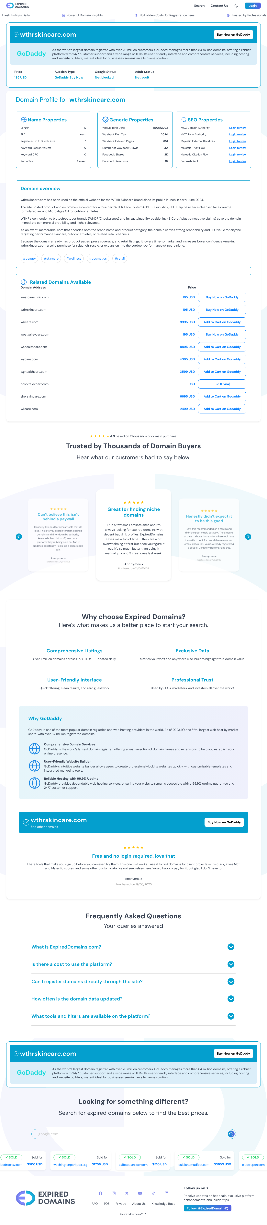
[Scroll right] (248, 536)
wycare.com (29, 359)
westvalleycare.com (35, 334)
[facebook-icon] (100, 1193)
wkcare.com (29, 409)
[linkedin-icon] (166, 1193)
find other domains (44, 827)
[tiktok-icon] (153, 1193)
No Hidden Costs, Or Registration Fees (165, 15)
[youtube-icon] (140, 1193)
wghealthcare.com (34, 372)
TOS (106, 1204)
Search (199, 6)
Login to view (237, 127)
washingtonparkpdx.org (71, 1164)
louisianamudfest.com (194, 1164)
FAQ (95, 1204)
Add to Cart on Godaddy (222, 322)
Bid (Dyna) (222, 384)
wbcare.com (29, 322)
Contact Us (219, 6)
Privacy (121, 1204)
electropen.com (254, 1164)
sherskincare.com (33, 396)
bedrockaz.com (12, 1164)
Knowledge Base (163, 1204)
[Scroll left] (19, 536)
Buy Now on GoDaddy (222, 297)
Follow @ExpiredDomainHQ (207, 1208)
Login (253, 6)
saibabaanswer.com (134, 1164)
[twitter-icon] (127, 1193)
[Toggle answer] (231, 946)
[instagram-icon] (114, 1193)
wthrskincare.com (33, 310)
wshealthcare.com (34, 347)
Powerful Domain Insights (83, 15)
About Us (139, 1204)
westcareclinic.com (35, 297)
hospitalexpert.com (35, 384)
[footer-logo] (45, 1198)
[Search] (231, 1134)
